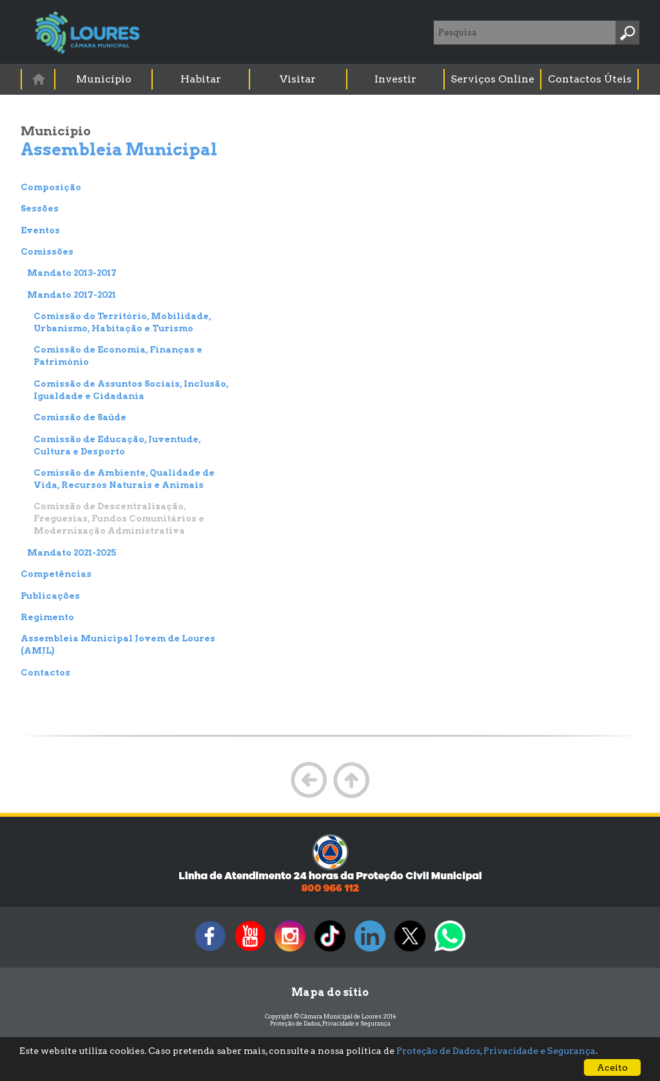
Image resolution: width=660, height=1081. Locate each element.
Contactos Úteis (590, 79)
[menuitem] (38, 79)
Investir (395, 79)
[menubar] (331, 79)
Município (103, 79)
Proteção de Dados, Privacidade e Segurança (330, 1023)
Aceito (612, 1067)
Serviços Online (492, 79)
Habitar (200, 79)
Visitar (298, 79)
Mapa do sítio (330, 992)
